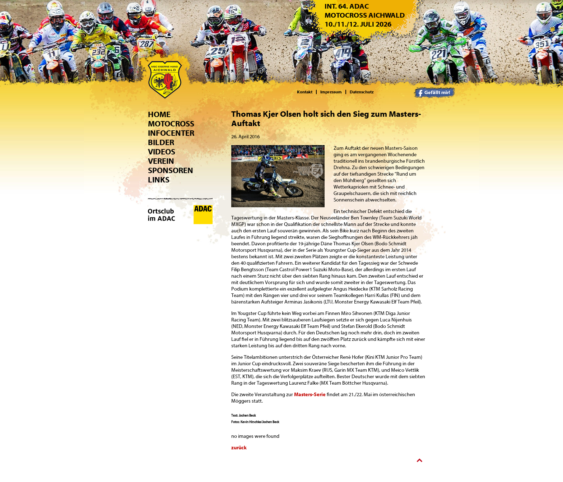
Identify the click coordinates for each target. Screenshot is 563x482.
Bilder (161, 142)
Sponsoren (170, 170)
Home (159, 114)
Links (158, 180)
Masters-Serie (310, 395)
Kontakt (304, 91)
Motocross (171, 124)
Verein (161, 161)
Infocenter (171, 133)
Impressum (331, 91)
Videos (161, 152)
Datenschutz (362, 91)
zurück (239, 448)
